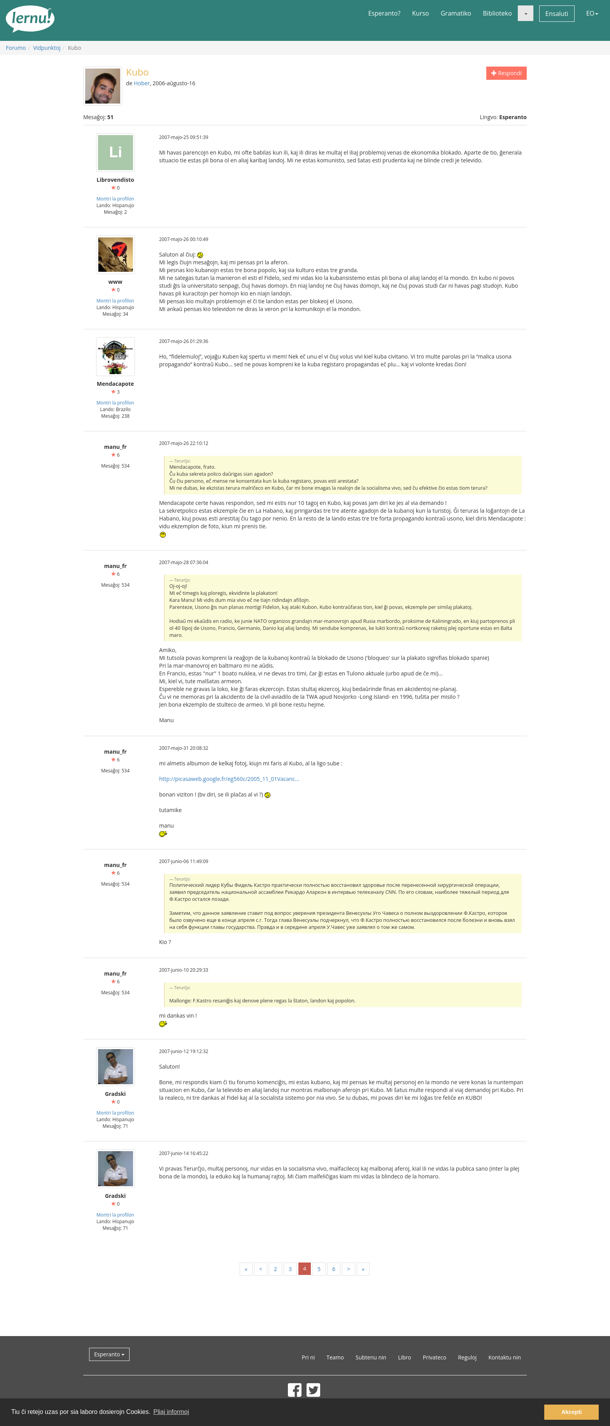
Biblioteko (497, 13)
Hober (142, 83)
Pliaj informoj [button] (171, 1411)
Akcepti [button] (571, 1412)
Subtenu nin (371, 1357)
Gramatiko (456, 13)
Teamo (335, 1357)
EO (592, 13)
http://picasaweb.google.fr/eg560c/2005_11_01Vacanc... (229, 778)
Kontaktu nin (504, 1357)
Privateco (434, 1357)
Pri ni (308, 1357)
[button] (525, 13)
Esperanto (109, 1354)
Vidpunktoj (47, 47)
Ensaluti (556, 13)
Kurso (420, 13)
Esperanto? (384, 13)
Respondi (506, 73)
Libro (404, 1357)
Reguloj (467, 1357)
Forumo (16, 47)
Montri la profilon (115, 198)
